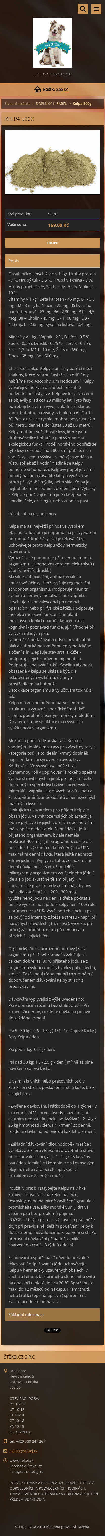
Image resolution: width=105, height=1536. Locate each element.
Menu (96, 9)
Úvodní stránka (18, 103)
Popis (13, 261)
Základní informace (26, 1314)
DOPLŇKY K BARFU (51, 103)
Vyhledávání (83, 9)
